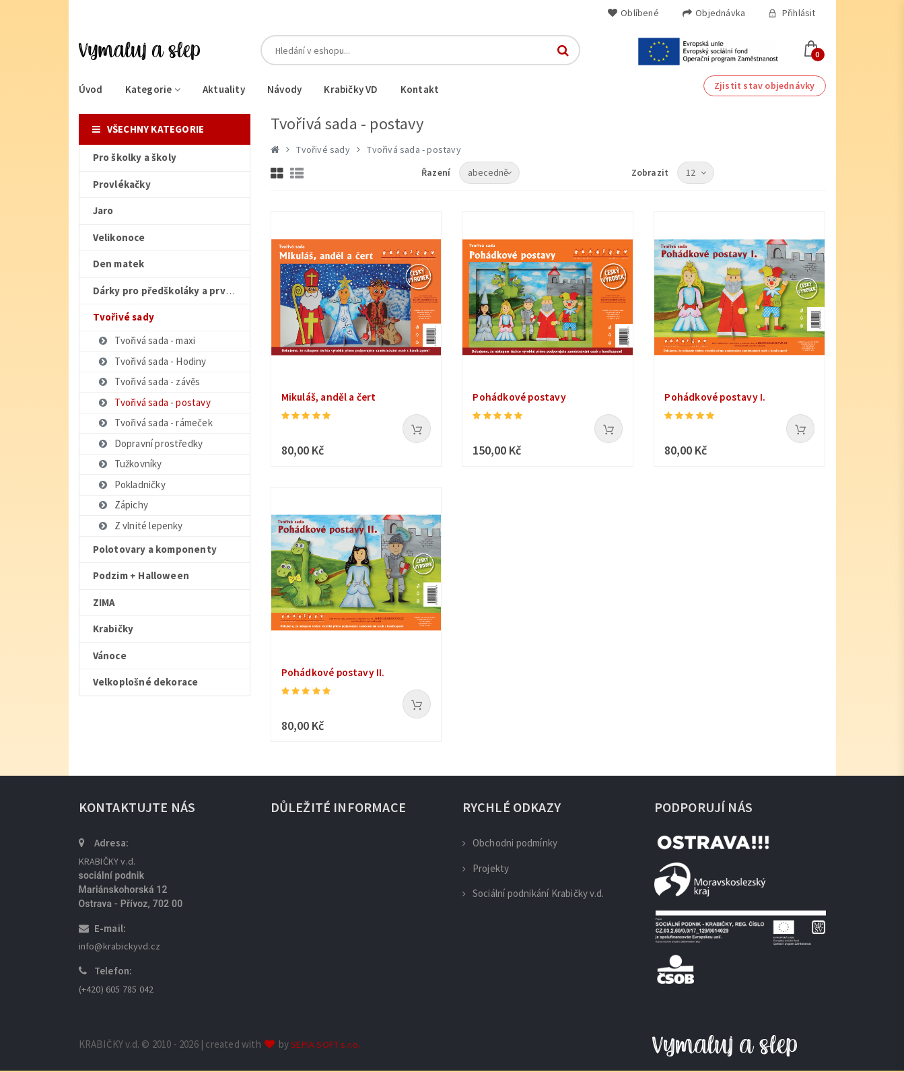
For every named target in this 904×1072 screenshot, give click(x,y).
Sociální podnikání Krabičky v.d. (533, 894)
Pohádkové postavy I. (716, 397)
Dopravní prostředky (150, 443)
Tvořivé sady (322, 149)
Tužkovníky (130, 463)
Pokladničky (132, 484)
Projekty (486, 869)
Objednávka (713, 13)
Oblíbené (632, 13)
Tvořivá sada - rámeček (155, 422)
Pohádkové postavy (521, 397)
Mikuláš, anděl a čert (330, 397)
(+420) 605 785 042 (116, 990)
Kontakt (420, 89)
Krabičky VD (351, 89)
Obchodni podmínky (510, 844)
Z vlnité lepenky (140, 525)
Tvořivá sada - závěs (149, 381)
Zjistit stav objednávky (764, 85)
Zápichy (123, 504)
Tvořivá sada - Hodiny (152, 361)
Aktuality (224, 89)
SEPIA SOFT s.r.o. (325, 1046)
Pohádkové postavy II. (335, 673)
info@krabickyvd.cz (120, 947)
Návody (284, 89)
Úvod (91, 89)
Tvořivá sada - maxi (147, 340)
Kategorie (152, 89)
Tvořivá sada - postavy (154, 402)
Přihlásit (792, 13)
